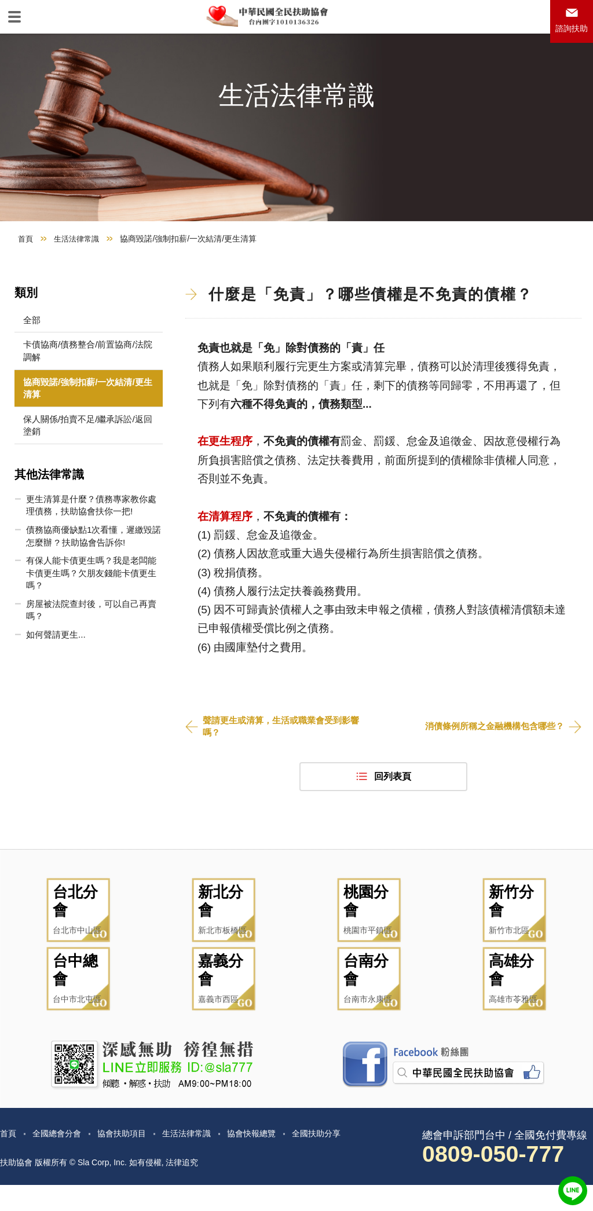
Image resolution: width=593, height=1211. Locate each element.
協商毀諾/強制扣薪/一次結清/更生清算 (79, 432)
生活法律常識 (79, 281)
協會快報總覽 (278, 1159)
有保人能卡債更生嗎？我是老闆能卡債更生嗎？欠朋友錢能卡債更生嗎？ (88, 621)
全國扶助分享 (350, 1159)
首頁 (26, 281)
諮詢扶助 (568, 33)
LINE (572, 1190)
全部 (29, 363)
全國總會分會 (62, 1159)
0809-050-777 (501, 1180)
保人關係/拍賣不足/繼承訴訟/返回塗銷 (79, 470)
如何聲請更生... (54, 685)
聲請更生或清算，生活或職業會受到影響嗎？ (286, 770)
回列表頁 (392, 821)
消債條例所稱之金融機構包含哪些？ (490, 770)
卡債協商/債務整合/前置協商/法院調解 (79, 394)
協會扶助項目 (134, 1159)
